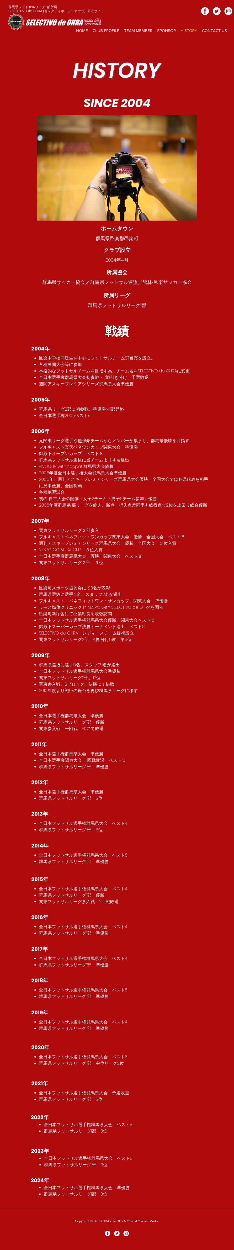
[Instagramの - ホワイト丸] (228, 11)
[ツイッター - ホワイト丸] (217, 11)
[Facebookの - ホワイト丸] (205, 11)
